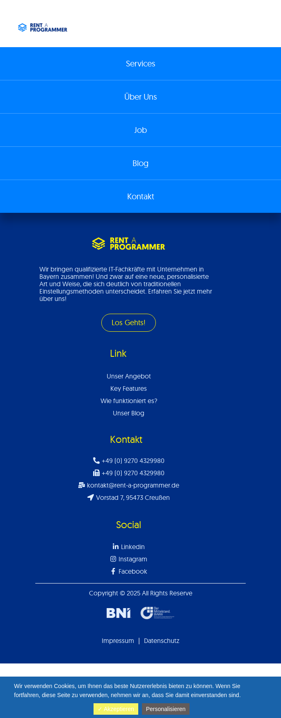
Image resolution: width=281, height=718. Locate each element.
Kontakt (140, 196)
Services (140, 63)
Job (140, 130)
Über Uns (140, 96)
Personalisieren (166, 709)
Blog (140, 163)
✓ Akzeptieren (116, 709)
